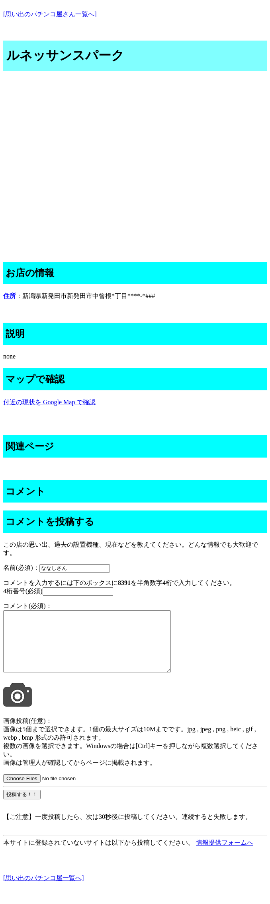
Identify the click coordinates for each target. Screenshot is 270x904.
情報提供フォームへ (224, 854)
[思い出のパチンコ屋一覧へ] (43, 889)
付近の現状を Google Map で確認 (49, 402)
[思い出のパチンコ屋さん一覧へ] (50, 14)
